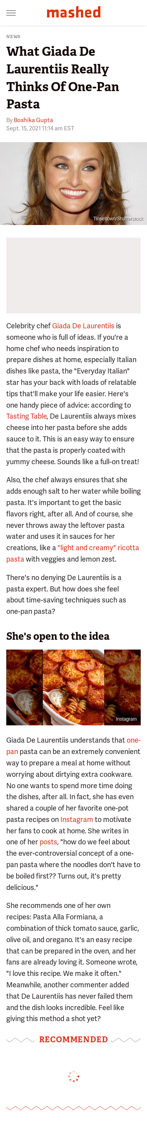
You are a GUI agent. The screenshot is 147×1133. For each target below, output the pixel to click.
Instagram (76, 819)
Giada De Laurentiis (83, 325)
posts (48, 841)
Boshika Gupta (33, 120)
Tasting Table (26, 416)
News (13, 37)
